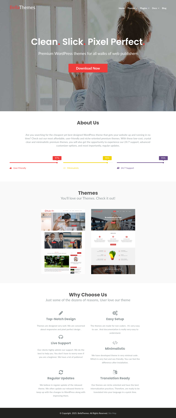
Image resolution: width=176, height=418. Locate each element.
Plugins (143, 8)
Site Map (112, 412)
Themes (131, 8)
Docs (154, 8)
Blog (164, 8)
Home (122, 8)
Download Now (88, 68)
